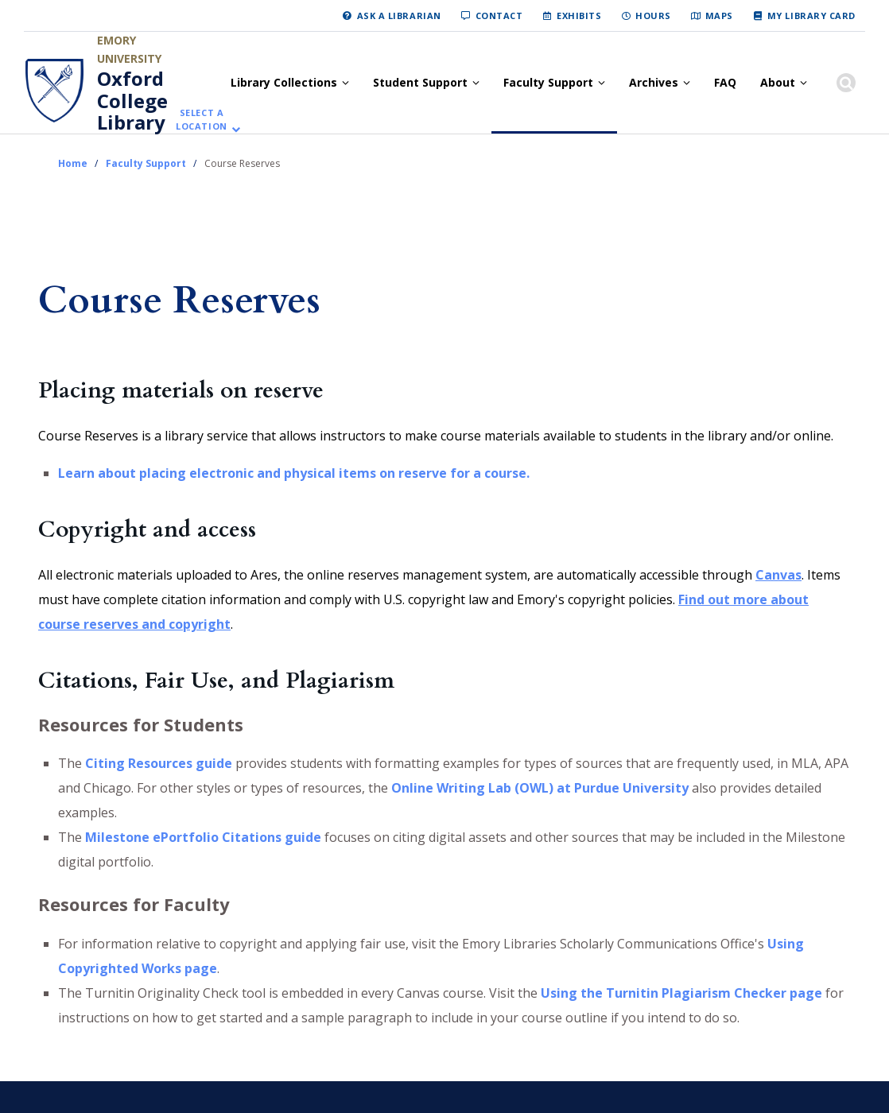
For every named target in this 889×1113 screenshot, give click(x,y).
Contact (499, 15)
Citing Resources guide (158, 763)
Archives (653, 82)
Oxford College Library (132, 101)
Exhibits (579, 15)
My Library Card (811, 15)
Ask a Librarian (399, 15)
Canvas (778, 575)
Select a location (201, 120)
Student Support (420, 82)
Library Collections (284, 82)
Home (72, 163)
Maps (719, 15)
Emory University (129, 49)
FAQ (725, 82)
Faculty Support (548, 82)
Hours (653, 15)
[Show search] (846, 82)
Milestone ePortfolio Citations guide (203, 837)
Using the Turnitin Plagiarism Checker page (681, 993)
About (777, 82)
